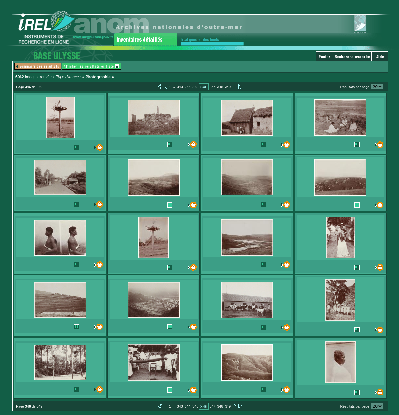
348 (220, 87)
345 (195, 87)
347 (212, 87)
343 (180, 87)
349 (228, 87)
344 (188, 87)
